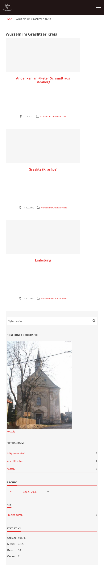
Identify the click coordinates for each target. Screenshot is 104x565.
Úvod (9, 19)
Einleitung (43, 260)
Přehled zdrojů (15, 515)
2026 (33, 491)
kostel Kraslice (15, 461)
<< (11, 491)
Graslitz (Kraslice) (43, 169)
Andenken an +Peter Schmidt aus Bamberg (43, 80)
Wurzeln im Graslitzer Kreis (53, 116)
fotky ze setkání (15, 453)
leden (26, 491)
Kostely (11, 431)
